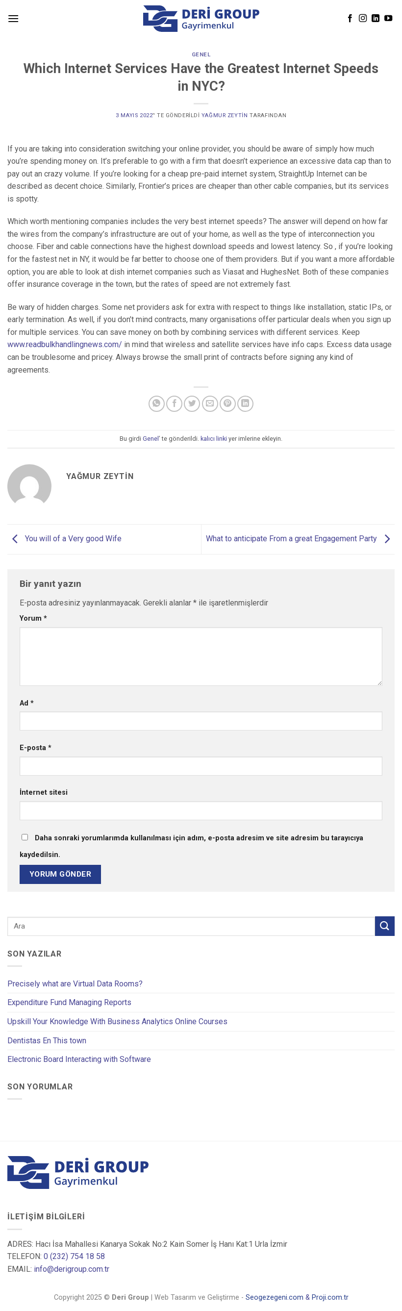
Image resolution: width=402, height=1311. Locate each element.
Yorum (33, 618)
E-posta (35, 748)
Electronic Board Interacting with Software (79, 1059)
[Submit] (385, 925)
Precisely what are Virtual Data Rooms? (75, 983)
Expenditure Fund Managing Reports (69, 1002)
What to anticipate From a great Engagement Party (300, 538)
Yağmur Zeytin (224, 115)
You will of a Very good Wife (64, 538)
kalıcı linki (214, 438)
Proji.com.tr (330, 1298)
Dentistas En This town (46, 1040)
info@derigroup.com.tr (71, 1269)
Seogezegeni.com (274, 1298)
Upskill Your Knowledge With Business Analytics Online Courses (117, 1021)
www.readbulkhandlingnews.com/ (64, 344)
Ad (27, 703)
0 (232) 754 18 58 (74, 1256)
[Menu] (13, 18)
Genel (201, 54)
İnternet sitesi (44, 792)
